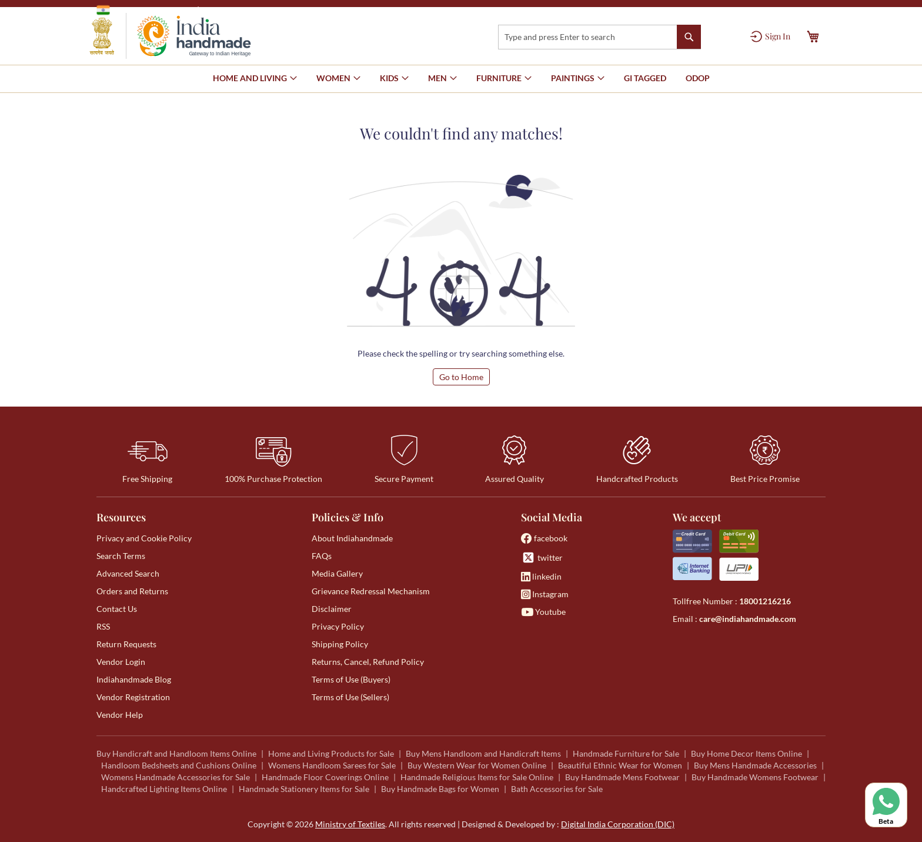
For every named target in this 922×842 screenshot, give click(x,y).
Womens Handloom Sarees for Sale (332, 765)
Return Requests (126, 644)
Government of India (143, 10)
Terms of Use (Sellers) (350, 697)
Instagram (545, 594)
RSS (103, 626)
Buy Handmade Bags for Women (440, 789)
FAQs (322, 556)
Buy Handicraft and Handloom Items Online (176, 753)
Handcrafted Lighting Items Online (164, 789)
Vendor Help (119, 715)
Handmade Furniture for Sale (626, 753)
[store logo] (170, 36)
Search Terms (120, 556)
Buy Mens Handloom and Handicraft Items (483, 753)
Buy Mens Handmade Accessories (755, 765)
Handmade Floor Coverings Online (325, 777)
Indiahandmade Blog (133, 679)
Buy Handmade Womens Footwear (755, 777)
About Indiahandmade (352, 538)
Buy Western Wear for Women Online (476, 765)
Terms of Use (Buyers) (351, 679)
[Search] (689, 37)
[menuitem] (645, 78)
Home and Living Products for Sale (331, 753)
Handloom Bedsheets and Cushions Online (178, 765)
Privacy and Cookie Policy (144, 538)
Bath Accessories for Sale (557, 789)
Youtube (543, 612)
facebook (544, 538)
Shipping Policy (340, 644)
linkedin (541, 576)
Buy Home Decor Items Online (746, 753)
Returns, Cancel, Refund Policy (368, 662)
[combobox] (599, 37)
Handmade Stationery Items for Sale (304, 789)
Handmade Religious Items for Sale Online (476, 777)
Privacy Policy (338, 626)
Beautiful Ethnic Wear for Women (620, 765)
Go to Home (461, 377)
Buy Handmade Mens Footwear (622, 777)
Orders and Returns (132, 591)
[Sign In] (770, 36)
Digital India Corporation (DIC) (617, 824)
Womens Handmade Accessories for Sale (175, 777)
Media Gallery (337, 573)
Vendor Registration (133, 697)
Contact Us (116, 609)
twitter (542, 557)
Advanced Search (127, 573)
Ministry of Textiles (240, 10)
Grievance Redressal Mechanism (371, 591)
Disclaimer (332, 609)
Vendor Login (120, 662)
